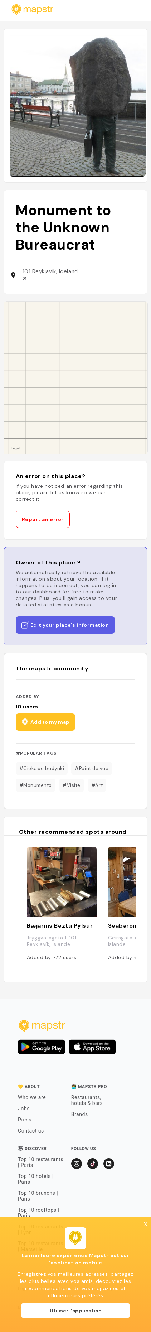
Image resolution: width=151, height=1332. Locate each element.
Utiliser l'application (76, 1310)
